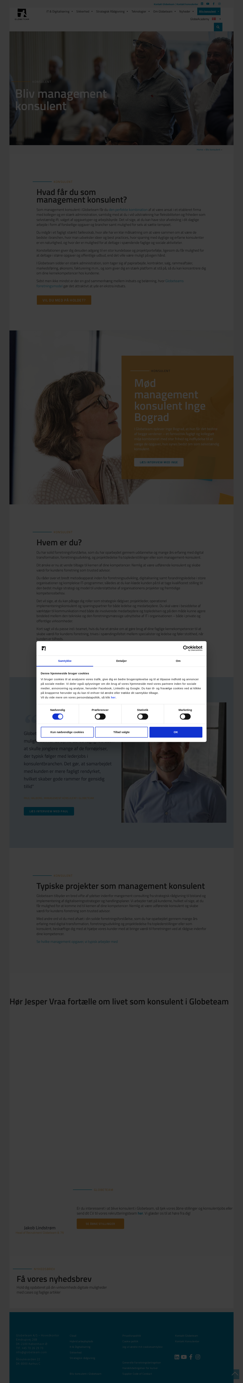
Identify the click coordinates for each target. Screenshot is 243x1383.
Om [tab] (178, 660)
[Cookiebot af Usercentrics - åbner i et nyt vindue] (185, 648)
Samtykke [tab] (65, 660)
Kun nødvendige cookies (67, 732)
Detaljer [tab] (121, 660)
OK (176, 732)
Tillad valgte (121, 732)
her (113, 697)
